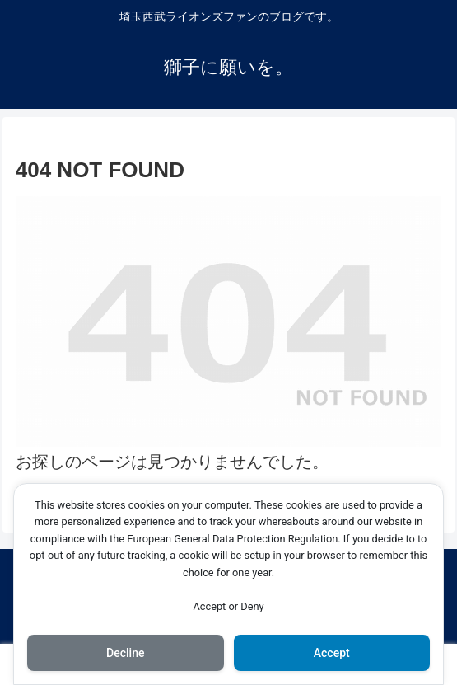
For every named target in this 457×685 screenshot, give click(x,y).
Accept (332, 652)
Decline (125, 652)
